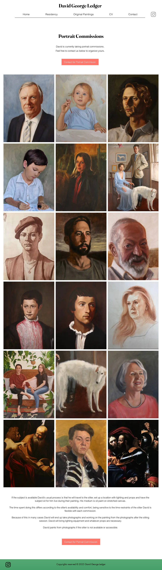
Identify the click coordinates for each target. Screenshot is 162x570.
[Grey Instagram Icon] (153, 14)
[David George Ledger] (80, 6)
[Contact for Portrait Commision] (80, 62)
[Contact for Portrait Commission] (81, 542)
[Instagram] (8, 564)
